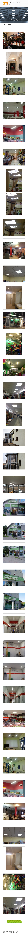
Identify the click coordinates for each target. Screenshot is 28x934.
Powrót (14, 922)
